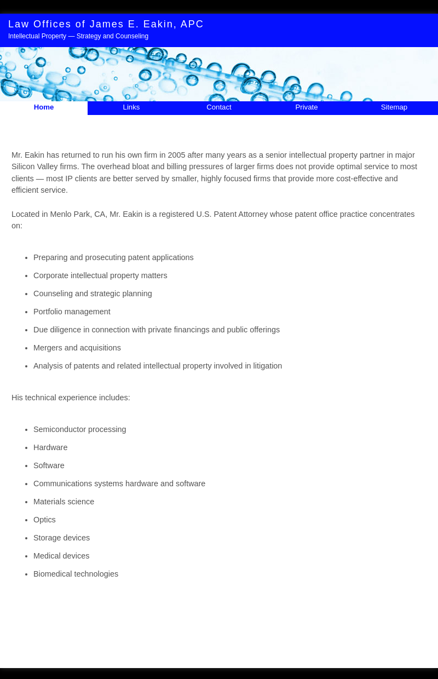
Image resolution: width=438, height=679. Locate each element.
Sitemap (394, 107)
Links (131, 107)
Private (306, 107)
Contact (218, 107)
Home (44, 107)
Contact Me (245, 646)
